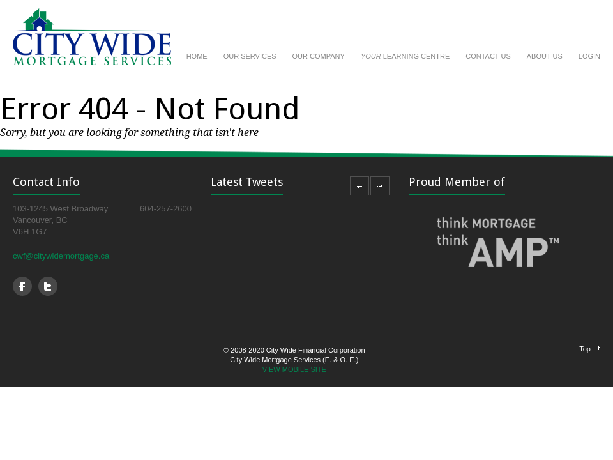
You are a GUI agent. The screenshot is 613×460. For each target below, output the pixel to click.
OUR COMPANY (318, 56)
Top (585, 349)
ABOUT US (545, 56)
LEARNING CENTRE (405, 56)
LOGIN (589, 56)
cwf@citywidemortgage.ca (61, 256)
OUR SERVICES (249, 56)
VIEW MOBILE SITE (294, 369)
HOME (197, 56)
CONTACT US (488, 56)
